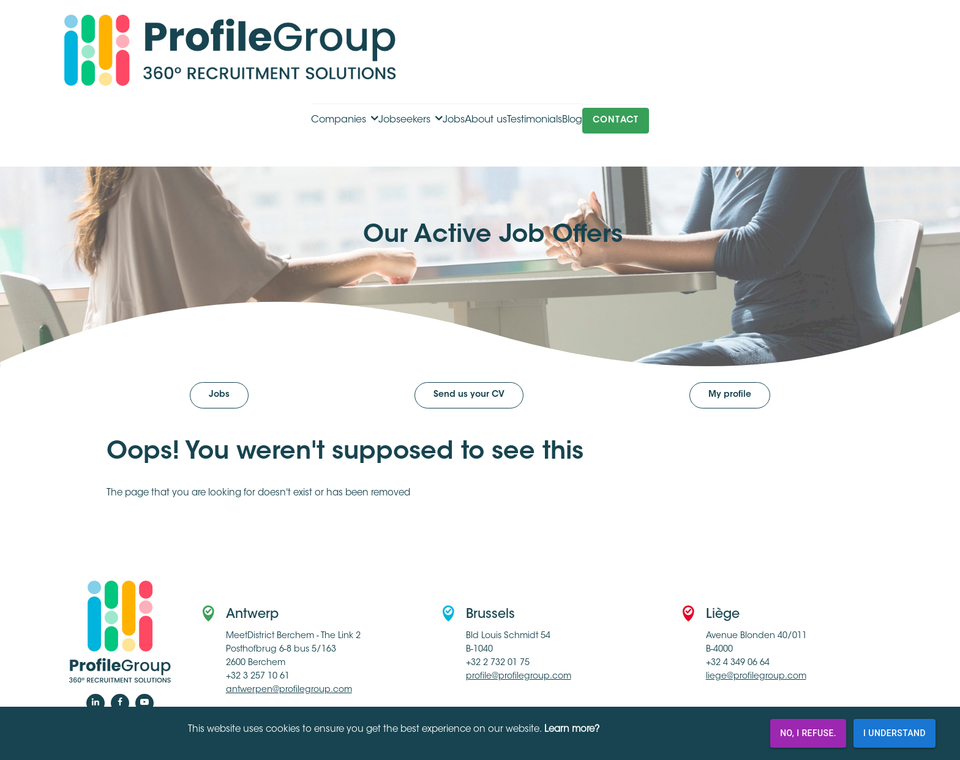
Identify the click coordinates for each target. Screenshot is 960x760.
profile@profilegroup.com (518, 676)
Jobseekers (404, 120)
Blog (572, 120)
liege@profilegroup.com (756, 676)
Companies (338, 120)
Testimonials (534, 120)
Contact (616, 120)
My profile (729, 395)
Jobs (454, 120)
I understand (894, 733)
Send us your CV (468, 395)
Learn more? (571, 729)
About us (486, 120)
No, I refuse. (808, 733)
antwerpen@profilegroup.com (289, 690)
